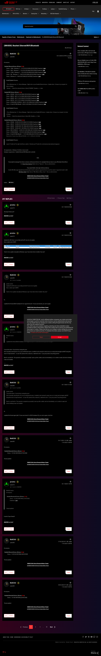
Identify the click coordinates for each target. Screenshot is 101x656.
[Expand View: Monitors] (28, 13)
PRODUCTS (38, 2)
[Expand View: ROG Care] (21, 9)
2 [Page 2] (35, 627)
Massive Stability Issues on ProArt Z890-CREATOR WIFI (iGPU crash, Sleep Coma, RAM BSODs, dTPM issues (87, 62)
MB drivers (11, 182)
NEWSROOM (17, 637)
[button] (6, 189)
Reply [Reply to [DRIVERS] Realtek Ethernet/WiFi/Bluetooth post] (68, 189)
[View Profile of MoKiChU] (13, 54)
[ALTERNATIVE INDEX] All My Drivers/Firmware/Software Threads (38, 309)
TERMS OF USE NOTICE (60, 642)
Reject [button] (41, 337)
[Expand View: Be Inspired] (13, 9)
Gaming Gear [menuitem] (34, 13)
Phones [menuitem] (72, 9)
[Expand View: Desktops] (48, 9)
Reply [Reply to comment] (68, 223)
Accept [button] (60, 337)
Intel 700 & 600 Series (83, 55)
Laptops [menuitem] (53, 9)
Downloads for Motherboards (33, 37)
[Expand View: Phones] (75, 9)
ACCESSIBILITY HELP (27, 637)
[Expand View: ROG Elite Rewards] (60, 13)
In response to (16, 280)
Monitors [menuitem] (25, 13)
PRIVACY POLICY (69, 642)
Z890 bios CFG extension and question (87, 81)
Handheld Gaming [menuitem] (63, 9)
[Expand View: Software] (30, 9)
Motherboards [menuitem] (5, 13)
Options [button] (96, 37)
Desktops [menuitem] (44, 9)
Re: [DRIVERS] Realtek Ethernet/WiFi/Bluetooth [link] (53, 37)
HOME (11, 637)
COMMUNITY (59, 2)
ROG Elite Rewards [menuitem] (54, 13)
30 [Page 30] (46, 627)
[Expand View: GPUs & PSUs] (20, 13)
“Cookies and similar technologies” (40, 332)
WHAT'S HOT (66, 2)
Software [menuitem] (26, 9)
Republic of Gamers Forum (9, 37)
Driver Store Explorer (27, 164)
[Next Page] (53, 627)
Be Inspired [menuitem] (8, 9)
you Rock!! (8, 215)
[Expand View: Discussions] (40, 9)
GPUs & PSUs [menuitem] (16, 13)
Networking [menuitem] (43, 13)
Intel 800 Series (82, 66)
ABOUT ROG (6, 637)
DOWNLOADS (52, 2)
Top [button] (5, 652)
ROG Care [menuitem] (18, 9)
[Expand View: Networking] (47, 13)
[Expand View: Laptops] (56, 9)
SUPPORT (72, 2)
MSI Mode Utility (22, 172)
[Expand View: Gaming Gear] (38, 13)
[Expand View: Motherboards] (10, 13)
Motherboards (20, 37)
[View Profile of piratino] (12, 205)
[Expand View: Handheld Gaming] (68, 9)
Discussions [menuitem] (35, 9)
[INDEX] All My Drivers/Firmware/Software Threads (37, 176)
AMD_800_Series (82, 93)
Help (93, 11)
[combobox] (50, 26)
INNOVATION (45, 2)
